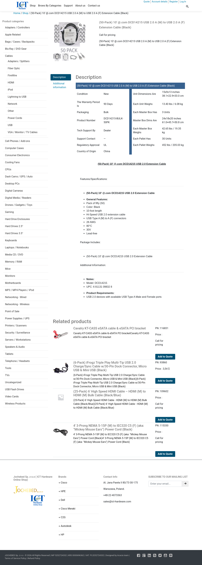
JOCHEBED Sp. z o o (14, 555)
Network (12, 103)
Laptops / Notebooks (17, 247)
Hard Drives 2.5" (14, 226)
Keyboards (11, 240)
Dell (63, 499)
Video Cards (12, 396)
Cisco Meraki (68, 508)
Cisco (64, 482)
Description (59, 77)
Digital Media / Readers (18, 197)
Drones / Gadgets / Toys (18, 204)
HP (62, 534)
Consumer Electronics (17, 155)
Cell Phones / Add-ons (17, 141)
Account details (159, 1)
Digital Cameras (14, 190)
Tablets (9, 353)
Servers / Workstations (18, 339)
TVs (7, 375)
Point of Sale (12, 311)
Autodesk (66, 525)
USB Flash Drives (14, 389)
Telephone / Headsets (17, 361)
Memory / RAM (13, 261)
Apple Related (13, 34)
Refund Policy (34, 558)
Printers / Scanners (16, 325)
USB (10, 125)
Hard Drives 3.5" (14, 233)
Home (16, 13)
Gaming (9, 212)
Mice (8, 268)
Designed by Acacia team (117, 555)
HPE (63, 491)
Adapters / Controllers (17, 27)
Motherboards (13, 282)
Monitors (10, 275)
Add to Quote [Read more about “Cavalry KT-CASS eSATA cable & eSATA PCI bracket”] (165, 356)
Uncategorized (13, 382)
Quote (147, 1)
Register (173, 1)
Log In (183, 1)
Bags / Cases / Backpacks (20, 41)
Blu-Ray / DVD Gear (16, 48)
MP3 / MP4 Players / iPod (19, 290)
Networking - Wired (15, 297)
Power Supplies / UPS (17, 318)
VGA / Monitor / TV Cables (22, 132)
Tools (8, 368)
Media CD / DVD (14, 254)
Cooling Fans (12, 162)
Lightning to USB (17, 96)
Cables (9, 55)
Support (68, 5)
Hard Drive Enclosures (17, 219)
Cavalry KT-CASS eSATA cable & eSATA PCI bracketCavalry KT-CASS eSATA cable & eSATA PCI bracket (112, 332)
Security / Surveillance (17, 332)
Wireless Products (15, 403)
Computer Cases (14, 148)
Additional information (59, 85)
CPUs (8, 169)
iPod (10, 89)
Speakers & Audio (15, 346)
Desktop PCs (12, 183)
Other (11, 110)
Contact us (94, 5)
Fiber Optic (14, 68)
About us (80, 5)
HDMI (11, 82)
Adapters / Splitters (19, 61)
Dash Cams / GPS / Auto (19, 176)
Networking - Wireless (17, 304)
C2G (63, 517)
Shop (33, 5)
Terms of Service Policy (15, 558)
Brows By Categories (49, 5)
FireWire (12, 75)
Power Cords (15, 118)
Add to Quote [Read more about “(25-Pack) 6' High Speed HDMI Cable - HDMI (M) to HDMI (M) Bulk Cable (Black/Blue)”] (165, 419)
